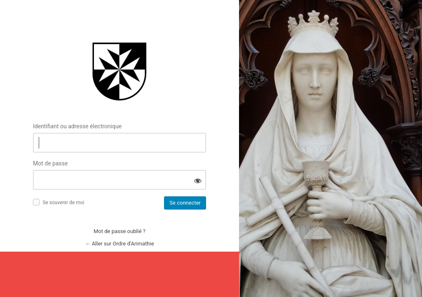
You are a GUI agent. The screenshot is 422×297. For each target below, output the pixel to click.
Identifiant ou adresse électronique (77, 126)
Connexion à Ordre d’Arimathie (120, 71)
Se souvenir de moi (63, 202)
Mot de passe (50, 163)
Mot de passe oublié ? (119, 231)
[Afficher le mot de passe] (198, 180)
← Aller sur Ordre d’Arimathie (119, 243)
